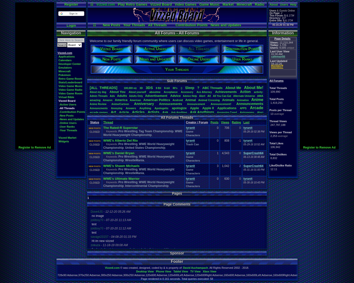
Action (245, 92)
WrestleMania (134, 160)
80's (175, 88)
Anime (257, 100)
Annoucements (170, 104)
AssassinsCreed (227, 112)
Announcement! (221, 104)
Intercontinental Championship (147, 186)
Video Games (185, 4)
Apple (194, 108)
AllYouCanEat (222, 96)
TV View (195, 271)
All (209, 95)
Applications (67, 56)
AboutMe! (253, 88)
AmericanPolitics (156, 100)
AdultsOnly (136, 96)
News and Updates (226, 25)
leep (189, 88)
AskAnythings (202, 112)
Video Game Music (71, 86)
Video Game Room (71, 93)
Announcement (196, 104)
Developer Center (70, 63)
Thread (108, 122)
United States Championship (145, 147)
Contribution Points (192, 25)
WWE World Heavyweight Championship (142, 133)
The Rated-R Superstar (120, 128)
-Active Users (67, 104)
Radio (260, 4)
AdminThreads (99, 96)
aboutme (155, 91)
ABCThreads (212, 88)
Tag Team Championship (156, 131)
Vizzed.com (105, 4)
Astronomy (247, 112)
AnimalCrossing (209, 100)
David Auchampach (195, 267)
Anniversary (144, 104)
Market (228, 4)
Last (246, 122)
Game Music (209, 4)
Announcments (99, 108)
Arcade (256, 108)
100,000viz (130, 88)
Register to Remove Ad (34, 147)
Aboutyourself (137, 92)
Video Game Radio (70, 89)
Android (178, 100)
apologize (179, 108)
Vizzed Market (67, 137)
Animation (243, 100)
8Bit (158, 88)
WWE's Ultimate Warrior (121, 178)
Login (71, 26)
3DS (149, 88)
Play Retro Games (132, 4)
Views (225, 122)
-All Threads (67, 108)
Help (293, 4)
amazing (95, 100)
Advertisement (156, 96)
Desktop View (145, 271)
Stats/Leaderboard (70, 82)
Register (71, 4)
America (121, 100)
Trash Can (192, 144)
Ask (165, 112)
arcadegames (99, 112)
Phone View (163, 271)
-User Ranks (67, 126)
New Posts (111, 25)
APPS (243, 108)
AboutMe (233, 88)
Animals (228, 100)
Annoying (116, 108)
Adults (122, 96)
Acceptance (170, 92)
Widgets (64, 141)
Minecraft (244, 4)
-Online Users (68, 122)
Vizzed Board (161, 4)
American (135, 100)
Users (284, 4)
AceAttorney (204, 92)
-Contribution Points (72, 111)
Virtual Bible (66, 97)
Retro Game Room (70, 78)
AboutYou (117, 92)
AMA (260, 95)
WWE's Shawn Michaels (121, 166)
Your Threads (134, 25)
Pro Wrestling (127, 131)
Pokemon (65, 75)
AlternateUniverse (244, 96)
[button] (71, 13)
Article (124, 112)
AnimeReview (98, 104)
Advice (175, 96)
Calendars (65, 60)
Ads (112, 95)
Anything (145, 108)
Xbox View (209, 271)
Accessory (187, 92)
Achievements (226, 92)
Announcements (249, 104)
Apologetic (162, 108)
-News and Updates (71, 119)
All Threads (157, 25)
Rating (236, 122)
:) (181, 88)
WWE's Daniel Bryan (118, 153)
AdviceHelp (190, 96)
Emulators (65, 67)
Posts (214, 122)
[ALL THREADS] (103, 88)
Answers (131, 108)
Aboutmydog (98, 92)
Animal (190, 100)
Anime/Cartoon (120, 104)
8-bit (167, 88)
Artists (153, 112)
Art (113, 112)
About (273, 4)
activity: (258, 92)
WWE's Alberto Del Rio (120, 140)
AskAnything (179, 112)
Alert (202, 95)
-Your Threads (68, 130)
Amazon (108, 100)
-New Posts (66, 115)
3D (141, 88)
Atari (260, 112)
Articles (138, 112)
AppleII (208, 108)
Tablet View (180, 271)
